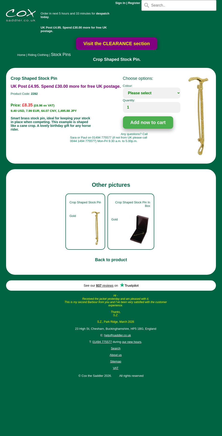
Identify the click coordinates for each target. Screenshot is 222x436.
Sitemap (115, 361)
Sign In (120, 3)
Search (115, 348)
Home (21, 55)
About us (116, 355)
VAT (115, 368)
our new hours (131, 342)
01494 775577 (102, 342)
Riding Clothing (38, 55)
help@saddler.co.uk (117, 335)
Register (134, 3)
